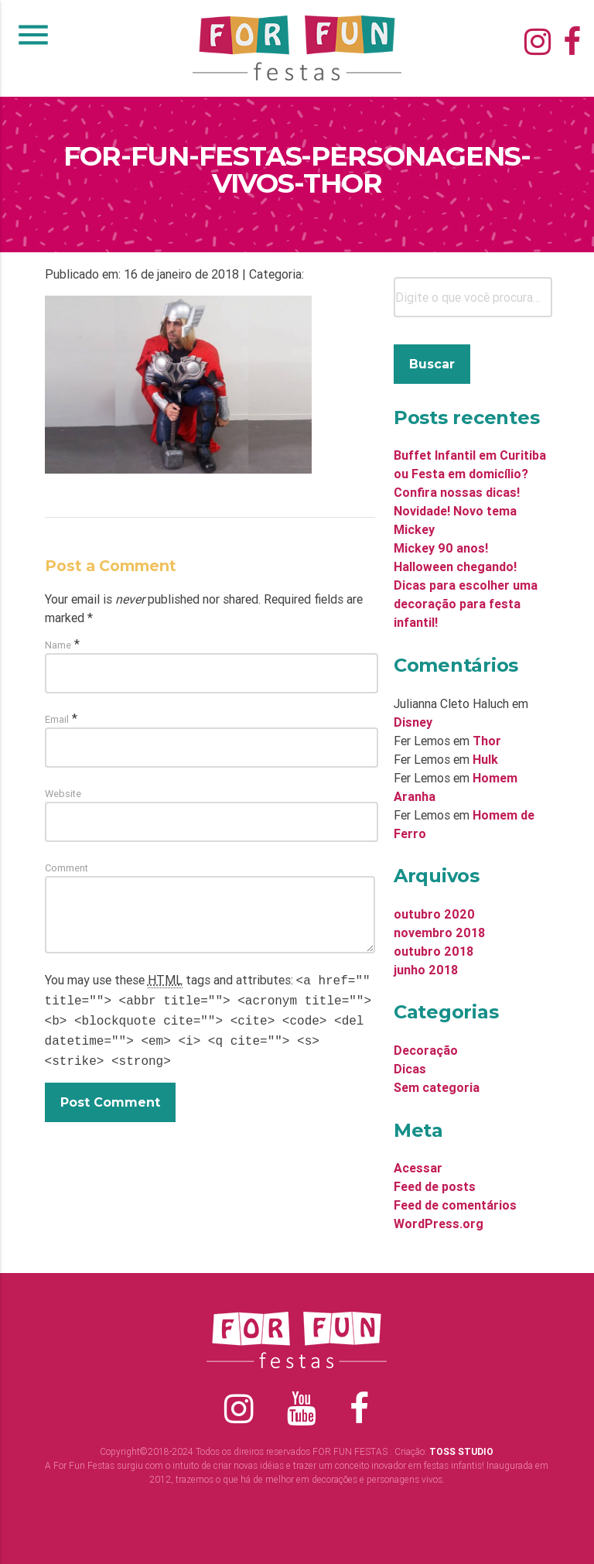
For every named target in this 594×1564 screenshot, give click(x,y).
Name (58, 645)
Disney (413, 722)
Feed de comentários (455, 1205)
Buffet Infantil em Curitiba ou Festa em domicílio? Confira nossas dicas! (470, 473)
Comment (66, 867)
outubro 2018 (433, 951)
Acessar (418, 1168)
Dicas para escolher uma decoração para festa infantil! (466, 603)
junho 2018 (426, 969)
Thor (487, 740)
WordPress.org (438, 1223)
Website (63, 793)
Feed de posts (435, 1186)
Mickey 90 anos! (441, 548)
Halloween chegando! (455, 566)
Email (57, 719)
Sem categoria (437, 1087)
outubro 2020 (434, 914)
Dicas (410, 1068)
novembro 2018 (439, 932)
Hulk (485, 759)
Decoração (426, 1050)
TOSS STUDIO (461, 1451)
